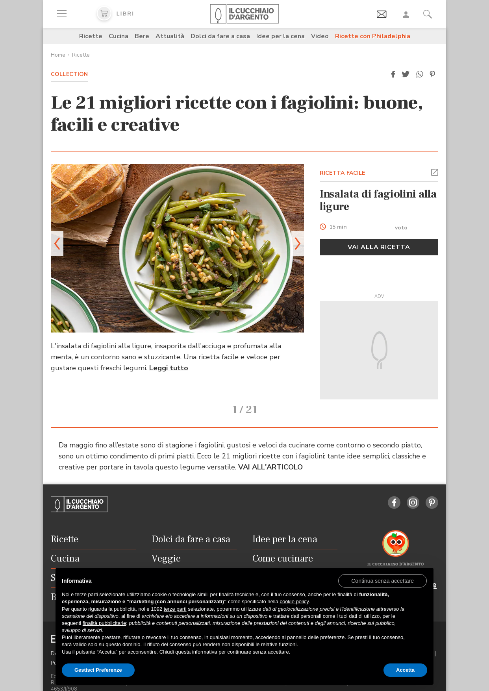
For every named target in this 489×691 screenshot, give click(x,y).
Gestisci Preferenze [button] (98, 670)
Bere (142, 36)
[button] (393, 74)
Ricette (90, 36)
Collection (69, 74)
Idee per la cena (280, 36)
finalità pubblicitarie (104, 623)
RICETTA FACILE (342, 173)
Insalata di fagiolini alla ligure (378, 200)
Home (58, 55)
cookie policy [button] (294, 601)
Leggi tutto (168, 368)
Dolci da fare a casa (220, 36)
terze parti (175, 609)
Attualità (170, 36)
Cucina (118, 36)
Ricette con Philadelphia (372, 36)
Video (320, 36)
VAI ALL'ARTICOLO (270, 456)
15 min (338, 227)
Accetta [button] (405, 670)
